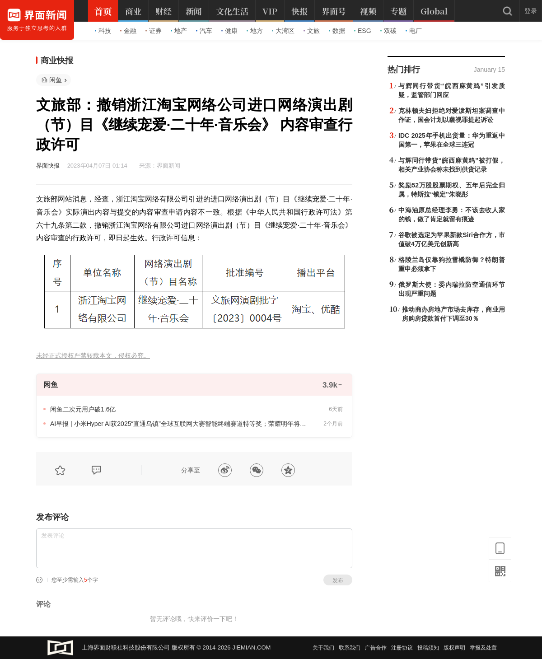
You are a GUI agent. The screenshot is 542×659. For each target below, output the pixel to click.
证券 (153, 30)
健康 (229, 30)
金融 (128, 30)
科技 (103, 30)
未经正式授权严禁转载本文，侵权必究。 (93, 355)
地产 (179, 30)
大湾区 (283, 30)
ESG (362, 30)
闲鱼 (55, 80)
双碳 (388, 30)
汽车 (204, 30)
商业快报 (57, 60)
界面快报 (48, 165)
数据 (337, 30)
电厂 (414, 30)
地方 (255, 30)
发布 (337, 580)
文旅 (312, 30)
